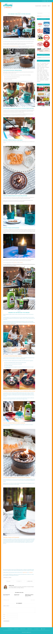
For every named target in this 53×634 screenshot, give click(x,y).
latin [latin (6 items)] (38, 74)
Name (4, 614)
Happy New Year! (16, 594)
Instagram (21, 262)
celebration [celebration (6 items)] (42, 64)
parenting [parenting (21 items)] (45, 75)
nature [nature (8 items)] (38, 75)
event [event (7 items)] (41, 71)
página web (25, 572)
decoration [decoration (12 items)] (47, 67)
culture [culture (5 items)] (38, 67)
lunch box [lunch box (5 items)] (44, 74)
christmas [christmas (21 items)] (46, 64)
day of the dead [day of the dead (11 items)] (42, 67)
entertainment (6, 577)
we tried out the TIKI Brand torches (12, 46)
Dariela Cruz (30, 581)
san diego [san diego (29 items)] (41, 78)
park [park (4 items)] (48, 75)
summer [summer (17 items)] (47, 78)
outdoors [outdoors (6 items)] (41, 75)
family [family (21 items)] (46, 71)
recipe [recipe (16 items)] (38, 78)
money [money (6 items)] (48, 74)
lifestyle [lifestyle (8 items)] (41, 74)
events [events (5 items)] (43, 71)
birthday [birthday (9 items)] (38, 64)
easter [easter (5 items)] (38, 71)
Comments (8, 581)
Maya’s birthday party (6, 594)
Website (4, 618)
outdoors (9, 577)
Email (4, 616)
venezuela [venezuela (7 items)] (38, 81)
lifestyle (19, 12)
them (33, 46)
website (15, 262)
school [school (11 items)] (44, 78)
